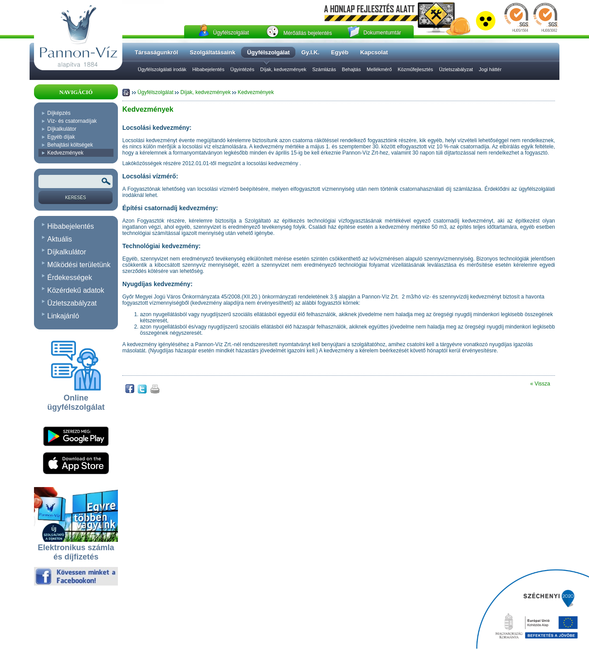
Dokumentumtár (382, 33)
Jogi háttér (490, 69)
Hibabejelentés (208, 69)
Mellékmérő (379, 69)
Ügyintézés (242, 69)
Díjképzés (59, 113)
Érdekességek (69, 277)
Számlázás (324, 69)
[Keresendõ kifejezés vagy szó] (75, 181)
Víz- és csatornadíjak (72, 121)
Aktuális (59, 239)
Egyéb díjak (61, 137)
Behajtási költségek (70, 145)
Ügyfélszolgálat (231, 33)
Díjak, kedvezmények (283, 69)
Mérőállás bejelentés (307, 33)
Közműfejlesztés (415, 69)
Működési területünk (78, 264)
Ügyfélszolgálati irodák (162, 69)
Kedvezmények (65, 153)
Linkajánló (63, 316)
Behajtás (351, 69)
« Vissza (540, 384)
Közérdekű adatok (75, 290)
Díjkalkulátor (61, 129)
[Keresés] (75, 197)
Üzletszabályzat (456, 69)
